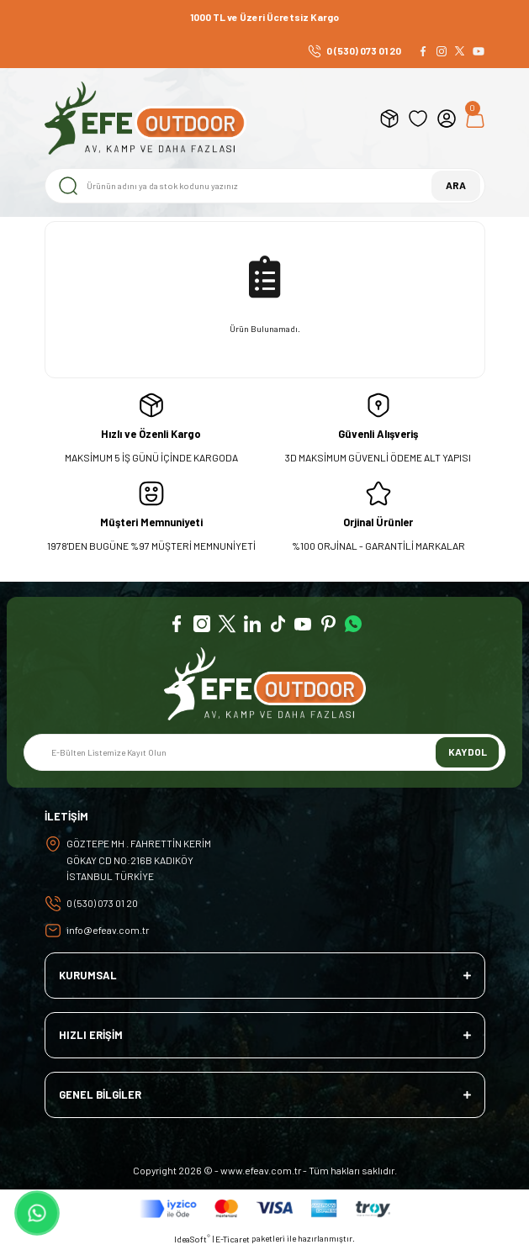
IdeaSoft (192, 1238)
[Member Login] (446, 118)
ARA (456, 185)
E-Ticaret (232, 1239)
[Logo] (145, 118)
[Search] (265, 185)
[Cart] (475, 118)
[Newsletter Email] (264, 752)
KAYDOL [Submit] (467, 751)
